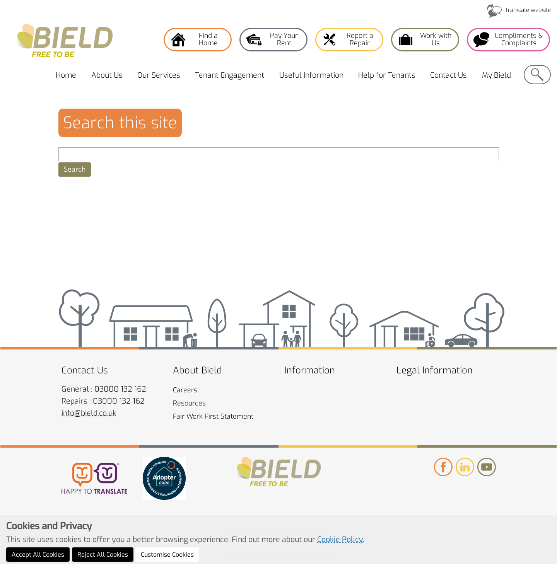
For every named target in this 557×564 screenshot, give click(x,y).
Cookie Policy (340, 556)
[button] (74, 169)
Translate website (528, 10)
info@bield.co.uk (89, 413)
